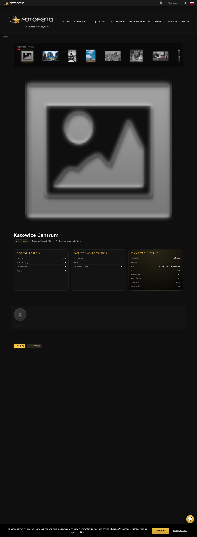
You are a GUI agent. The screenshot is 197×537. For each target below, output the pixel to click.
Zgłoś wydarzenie (108, 512)
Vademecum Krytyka (60, 483)
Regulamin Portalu (108, 483)
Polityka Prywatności (109, 487)
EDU (184, 21)
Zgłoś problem (107, 508)
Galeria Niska (138, 21)
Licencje (105, 495)
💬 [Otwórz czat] (190, 519)
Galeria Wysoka (72, 21)
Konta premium (107, 503)
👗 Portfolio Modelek (60, 503)
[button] (84, 21)
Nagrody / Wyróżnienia (61, 512)
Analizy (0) (19, 346)
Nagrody (116, 21)
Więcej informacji (180, 530)
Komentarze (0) (34, 346)
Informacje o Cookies (110, 491)
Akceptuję (160, 530)
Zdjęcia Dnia (98, 21)
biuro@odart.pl (9, 510)
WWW (171, 21)
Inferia (159, 21)
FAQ (103, 499)
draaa (24, 241)
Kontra (54, 499)
